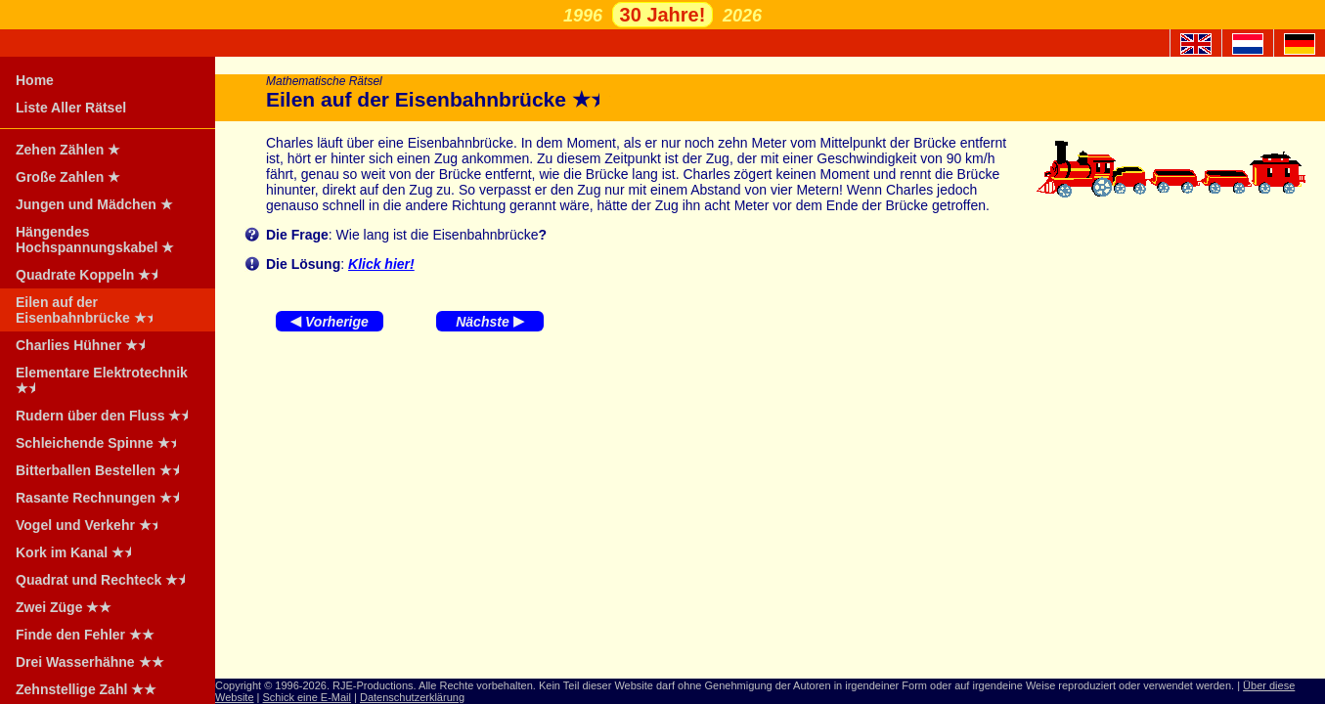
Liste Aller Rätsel (71, 107)
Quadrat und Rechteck (107, 580)
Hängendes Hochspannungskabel (95, 239)
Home (35, 80)
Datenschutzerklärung (412, 697)
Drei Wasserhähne (90, 662)
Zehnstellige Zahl (86, 689)
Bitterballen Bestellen (104, 470)
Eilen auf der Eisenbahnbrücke (90, 310)
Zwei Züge (63, 607)
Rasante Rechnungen (104, 498)
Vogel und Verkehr (93, 525)
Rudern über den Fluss (108, 415)
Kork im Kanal (80, 552)
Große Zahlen (68, 177)
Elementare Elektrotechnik (102, 380)
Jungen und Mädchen (94, 204)
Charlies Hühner (86, 345)
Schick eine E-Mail (307, 697)
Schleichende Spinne (102, 443)
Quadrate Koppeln (93, 275)
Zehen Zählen (68, 149)
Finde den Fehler (85, 634)
